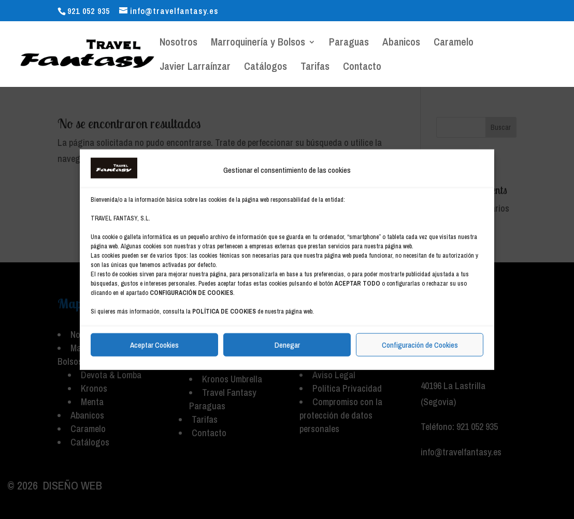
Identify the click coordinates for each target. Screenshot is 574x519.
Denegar (287, 344)
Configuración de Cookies (420, 344)
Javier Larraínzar (195, 68)
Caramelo (453, 43)
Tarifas (314, 68)
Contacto (362, 68)
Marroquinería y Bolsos (258, 43)
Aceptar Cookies (154, 344)
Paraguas (349, 43)
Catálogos (265, 68)
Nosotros (178, 43)
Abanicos (401, 43)
